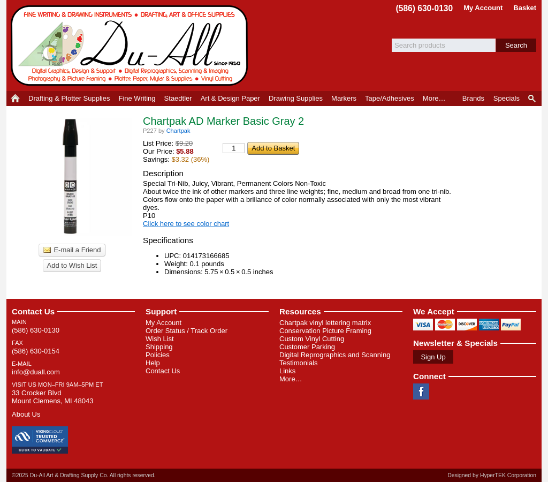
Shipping (159, 347)
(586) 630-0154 (35, 351)
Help (153, 363)
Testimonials (298, 363)
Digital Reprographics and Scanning (334, 355)
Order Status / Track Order (186, 331)
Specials (506, 98)
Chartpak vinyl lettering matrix (325, 323)
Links (287, 371)
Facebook (421, 391)
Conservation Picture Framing (325, 331)
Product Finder (533, 98)
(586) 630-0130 (424, 8)
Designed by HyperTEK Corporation (491, 475)
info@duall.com (36, 372)
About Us (26, 414)
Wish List (160, 339)
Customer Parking (307, 347)
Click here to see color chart (186, 224)
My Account (483, 8)
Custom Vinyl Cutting (311, 339)
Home (15, 98)
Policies (158, 355)
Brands (473, 98)
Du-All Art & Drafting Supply (131, 45)
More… (290, 379)
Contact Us (33, 311)
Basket (524, 8)
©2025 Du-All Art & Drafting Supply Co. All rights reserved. (84, 475)
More (434, 98)
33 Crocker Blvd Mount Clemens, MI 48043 (52, 397)
